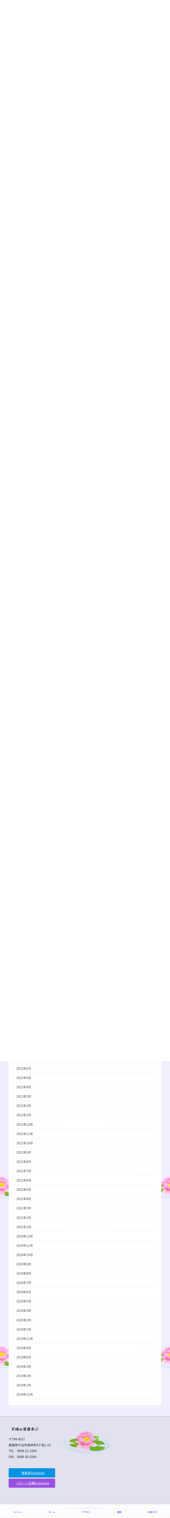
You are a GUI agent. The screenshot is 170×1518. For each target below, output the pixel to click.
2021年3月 (23, 1208)
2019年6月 (23, 1357)
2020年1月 (23, 1329)
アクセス (86, 1511)
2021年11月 (24, 1133)
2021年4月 (23, 1199)
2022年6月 (23, 1068)
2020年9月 (23, 1264)
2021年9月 (23, 1152)
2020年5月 (23, 1301)
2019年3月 (23, 1366)
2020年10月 (24, 1254)
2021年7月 (23, 1171)
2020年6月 (23, 1292)
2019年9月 (23, 1348)
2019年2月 (23, 1376)
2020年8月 (23, 1273)
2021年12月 (24, 1124)
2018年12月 (24, 1394)
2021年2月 (23, 1217)
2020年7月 (23, 1282)
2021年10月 (24, 1143)
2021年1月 (23, 1227)
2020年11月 (24, 1245)
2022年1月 (23, 1115)
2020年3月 (23, 1310)
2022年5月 (23, 1077)
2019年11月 (24, 1338)
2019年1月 (23, 1385)
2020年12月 (24, 1236)
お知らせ (152, 1511)
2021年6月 (23, 1180)
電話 (119, 1511)
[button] (32, 1472)
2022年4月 (23, 1087)
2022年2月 (23, 1105)
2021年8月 (23, 1161)
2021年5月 (23, 1189)
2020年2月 (23, 1320)
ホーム (52, 1511)
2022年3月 (23, 1096)
